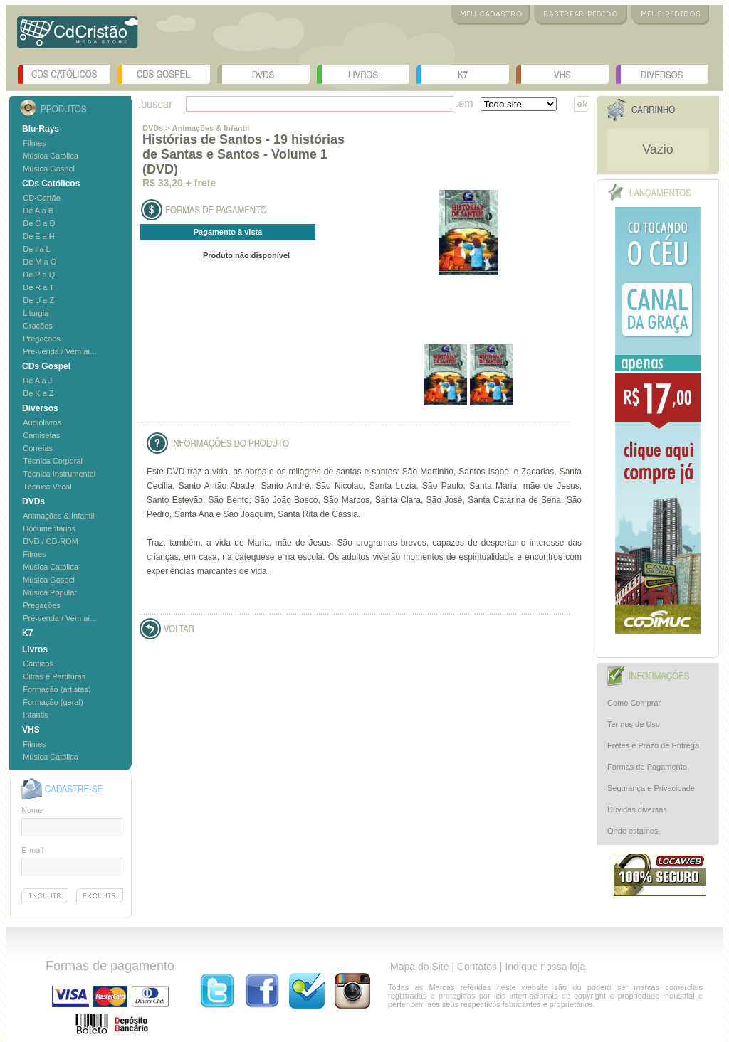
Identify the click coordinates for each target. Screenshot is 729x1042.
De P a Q (39, 274)
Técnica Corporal (53, 461)
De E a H (39, 236)
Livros (363, 74)
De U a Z (38, 300)
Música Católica (50, 155)
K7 (462, 74)
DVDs (263, 74)
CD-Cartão (42, 197)
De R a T (38, 287)
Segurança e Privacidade (651, 788)
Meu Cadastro (490, 15)
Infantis (35, 715)
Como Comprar (634, 702)
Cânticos (38, 663)
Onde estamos (633, 830)
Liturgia (35, 313)
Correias (38, 448)
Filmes (34, 143)
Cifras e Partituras (54, 676)
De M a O (39, 261)
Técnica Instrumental (59, 473)
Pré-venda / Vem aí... (59, 351)
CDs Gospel (163, 74)
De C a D (39, 223)
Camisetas (41, 435)
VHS (562, 74)
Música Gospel (49, 168)
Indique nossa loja (545, 966)
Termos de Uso (633, 724)
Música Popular (50, 592)
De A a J (37, 380)
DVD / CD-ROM (50, 541)
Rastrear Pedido (580, 15)
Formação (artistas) (56, 689)
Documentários (49, 528)
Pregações (42, 338)
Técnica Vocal (47, 486)
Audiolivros (42, 422)
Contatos (477, 966)
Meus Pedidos (670, 15)
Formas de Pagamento (647, 766)
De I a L (37, 249)
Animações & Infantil (58, 515)
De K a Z (38, 393)
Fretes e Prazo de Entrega (653, 745)
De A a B (38, 210)
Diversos (662, 74)
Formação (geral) (53, 702)
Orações (38, 325)
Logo (77, 37)
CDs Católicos (64, 74)
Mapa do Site (419, 966)
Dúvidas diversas (637, 809)
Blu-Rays (40, 129)
